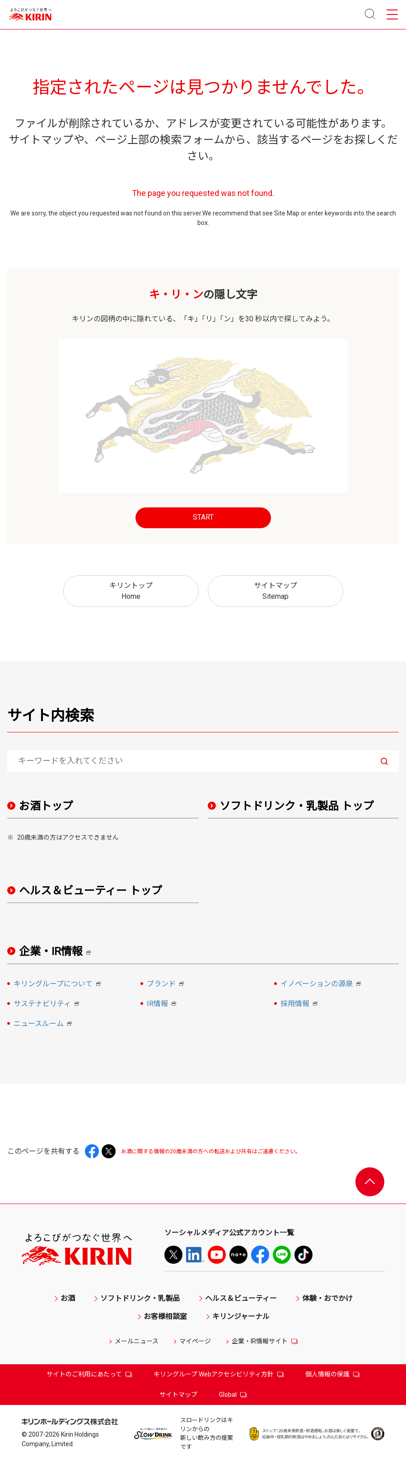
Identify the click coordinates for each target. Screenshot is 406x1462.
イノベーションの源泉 (322, 984)
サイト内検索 (50, 715)
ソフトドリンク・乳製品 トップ (296, 806)
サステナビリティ (48, 1004)
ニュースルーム (44, 1024)
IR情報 (163, 1004)
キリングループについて (58, 984)
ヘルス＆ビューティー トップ (90, 890)
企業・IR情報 (58, 951)
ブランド (167, 984)
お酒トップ (46, 806)
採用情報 (300, 1004)
